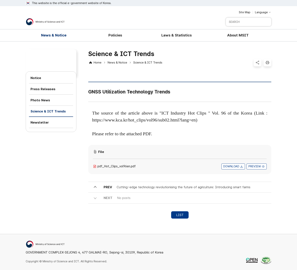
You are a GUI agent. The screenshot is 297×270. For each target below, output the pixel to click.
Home (97, 62)
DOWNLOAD (231, 166)
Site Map (244, 12)
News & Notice (117, 62)
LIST (180, 215)
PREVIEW (254, 166)
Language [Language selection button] (261, 12)
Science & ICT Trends (147, 62)
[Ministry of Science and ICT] (45, 21)
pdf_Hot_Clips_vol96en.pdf (116, 166)
